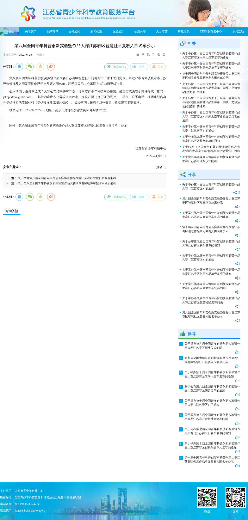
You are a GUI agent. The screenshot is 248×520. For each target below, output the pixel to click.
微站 (235, 511)
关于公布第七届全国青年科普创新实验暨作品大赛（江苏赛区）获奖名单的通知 (209, 433)
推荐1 (139, 66)
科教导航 (184, 31)
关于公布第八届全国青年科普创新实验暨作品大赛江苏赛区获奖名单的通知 (209, 391)
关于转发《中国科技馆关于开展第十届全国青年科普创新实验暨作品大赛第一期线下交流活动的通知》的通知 (211, 102)
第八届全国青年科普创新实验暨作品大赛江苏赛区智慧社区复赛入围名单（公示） (74, 125)
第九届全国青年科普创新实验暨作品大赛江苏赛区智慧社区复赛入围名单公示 (211, 317)
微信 (207, 511)
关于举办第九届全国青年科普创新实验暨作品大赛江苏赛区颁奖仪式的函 (211, 159)
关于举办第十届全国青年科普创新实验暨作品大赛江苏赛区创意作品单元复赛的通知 (211, 65)
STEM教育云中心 (211, 31)
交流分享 (140, 31)
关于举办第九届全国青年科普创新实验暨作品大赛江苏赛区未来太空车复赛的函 (211, 288)
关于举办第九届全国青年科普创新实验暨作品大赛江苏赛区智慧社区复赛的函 (211, 302)
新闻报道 (96, 31)
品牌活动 (52, 31)
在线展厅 (118, 31)
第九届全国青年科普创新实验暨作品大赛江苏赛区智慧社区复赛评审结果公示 (211, 203)
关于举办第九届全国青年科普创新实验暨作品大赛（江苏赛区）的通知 (211, 260)
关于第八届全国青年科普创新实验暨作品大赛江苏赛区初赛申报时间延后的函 (67, 183)
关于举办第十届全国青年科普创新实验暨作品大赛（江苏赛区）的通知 (211, 128)
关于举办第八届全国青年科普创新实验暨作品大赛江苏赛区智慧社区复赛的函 (67, 178)
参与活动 (238, 31)
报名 (157, 66)
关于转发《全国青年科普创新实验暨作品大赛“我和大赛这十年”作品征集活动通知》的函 (211, 149)
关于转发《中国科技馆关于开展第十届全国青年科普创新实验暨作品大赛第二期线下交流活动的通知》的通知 (211, 88)
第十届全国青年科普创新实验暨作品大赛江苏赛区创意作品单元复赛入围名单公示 (211, 75)
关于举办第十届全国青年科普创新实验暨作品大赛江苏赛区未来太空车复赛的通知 (211, 55)
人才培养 (162, 31)
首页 (9, 31)
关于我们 (31, 31)
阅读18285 (116, 66)
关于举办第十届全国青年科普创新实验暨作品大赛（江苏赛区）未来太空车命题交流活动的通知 (211, 116)
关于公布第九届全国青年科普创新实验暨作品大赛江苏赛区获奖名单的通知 (211, 138)
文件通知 (74, 31)
